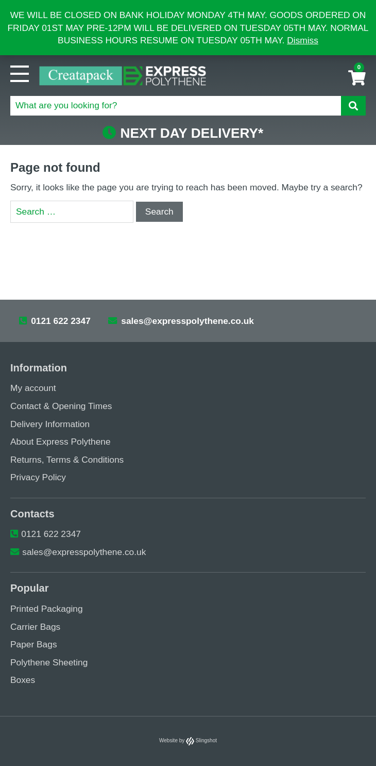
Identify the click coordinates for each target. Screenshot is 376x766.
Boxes (22, 680)
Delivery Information (50, 423)
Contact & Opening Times (61, 406)
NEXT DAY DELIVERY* (183, 133)
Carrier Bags (35, 626)
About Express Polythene (60, 441)
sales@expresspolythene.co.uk (181, 321)
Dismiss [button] (302, 40)
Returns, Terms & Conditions (67, 459)
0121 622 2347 (54, 321)
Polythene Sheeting (49, 662)
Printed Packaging (46, 609)
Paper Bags (33, 644)
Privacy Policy (38, 477)
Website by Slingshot (188, 740)
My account (33, 388)
